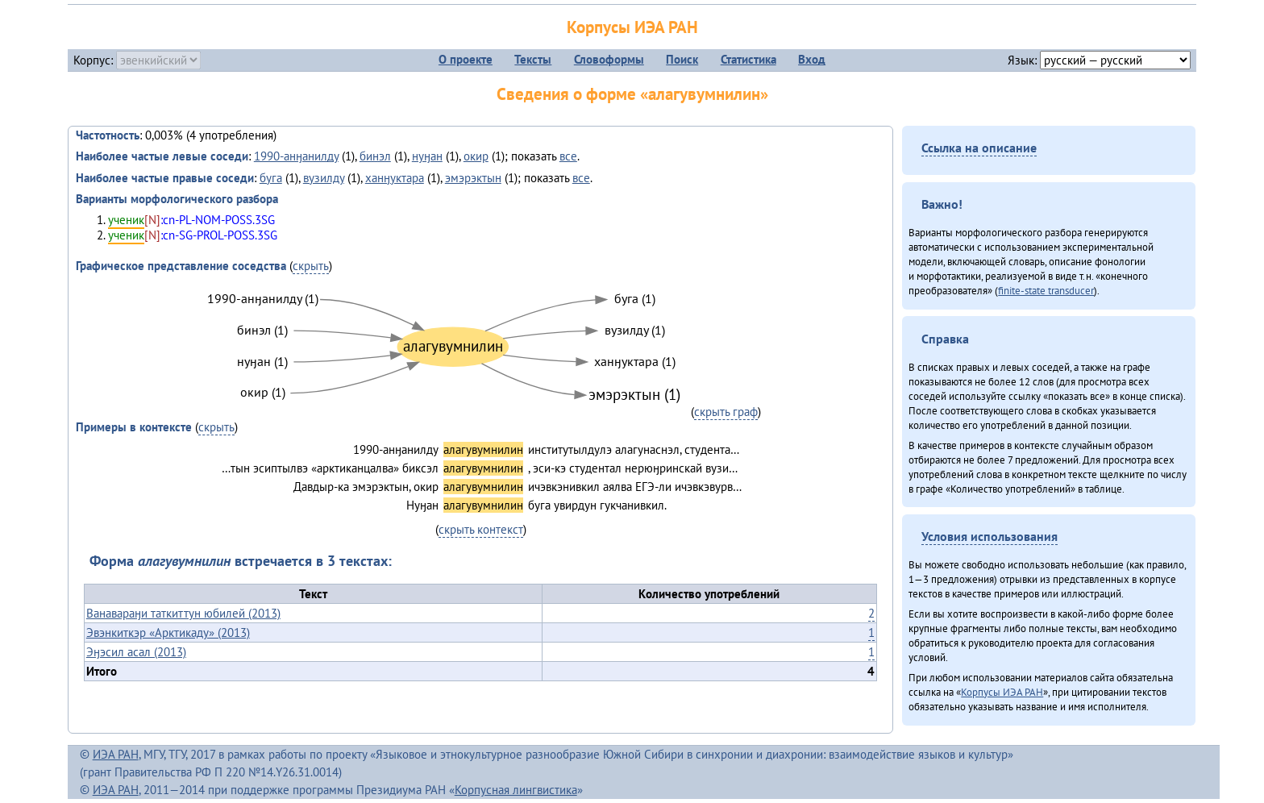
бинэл (375, 156)
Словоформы (609, 59)
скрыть (311, 265)
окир (476, 156)
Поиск (682, 59)
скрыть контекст (481, 529)
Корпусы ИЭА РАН (632, 27)
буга (271, 177)
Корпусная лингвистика (516, 789)
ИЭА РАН (116, 754)
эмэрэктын (473, 177)
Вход (811, 59)
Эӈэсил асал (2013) (136, 651)
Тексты (532, 59)
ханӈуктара (394, 177)
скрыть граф (726, 411)
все (568, 156)
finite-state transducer (1046, 290)
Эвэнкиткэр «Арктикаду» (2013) (168, 632)
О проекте (466, 59)
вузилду (323, 177)
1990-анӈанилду (296, 156)
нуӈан (427, 156)
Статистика (748, 59)
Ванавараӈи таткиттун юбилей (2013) (183, 613)
